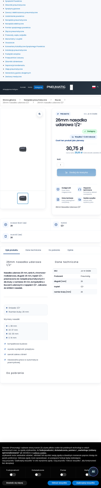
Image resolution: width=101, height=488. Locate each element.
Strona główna (9, 100)
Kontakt (23, 87)
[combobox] (71, 87)
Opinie (70, 250)
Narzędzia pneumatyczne (35, 100)
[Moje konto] (30, 87)
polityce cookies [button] (39, 453)
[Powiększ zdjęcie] (39, 114)
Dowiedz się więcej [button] (14, 483)
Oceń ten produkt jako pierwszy (70, 140)
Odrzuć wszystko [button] (59, 483)
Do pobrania (54, 250)
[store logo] (56, 87)
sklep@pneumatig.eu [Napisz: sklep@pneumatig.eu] (10, 89)
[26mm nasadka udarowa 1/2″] (22, 198)
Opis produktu (11, 250)
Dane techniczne (33, 250)
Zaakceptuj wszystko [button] (85, 483)
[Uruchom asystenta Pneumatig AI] (93, 471)
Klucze (58, 100)
